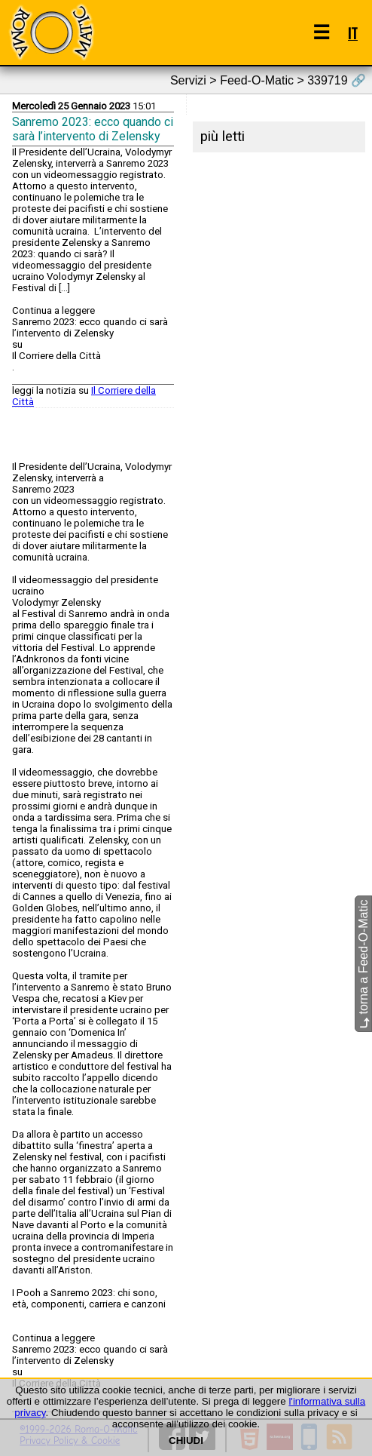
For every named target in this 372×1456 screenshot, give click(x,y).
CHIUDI (186, 1440)
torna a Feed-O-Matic (363, 964)
